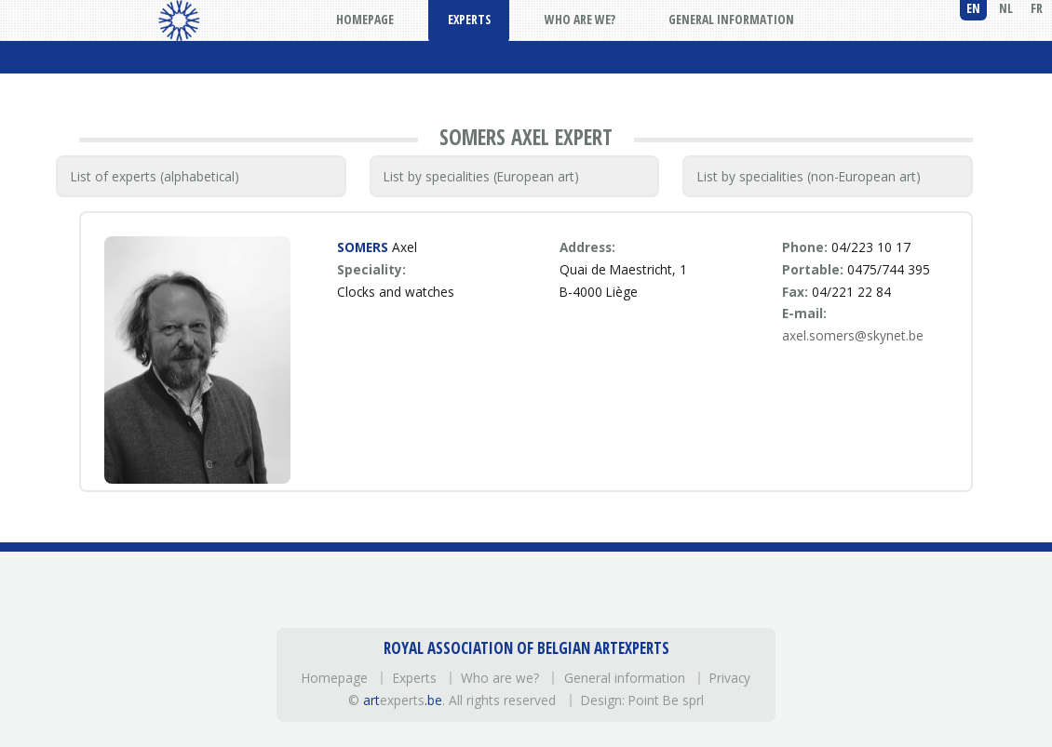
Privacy (729, 678)
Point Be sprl (666, 700)
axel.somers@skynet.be (853, 335)
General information (624, 678)
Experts (415, 678)
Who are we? (500, 678)
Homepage (335, 678)
